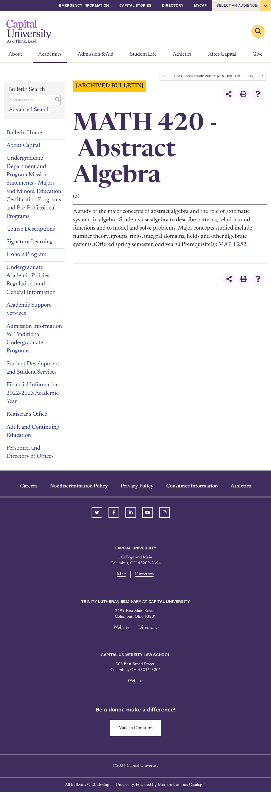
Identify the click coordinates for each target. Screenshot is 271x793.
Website (121, 627)
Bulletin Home (24, 133)
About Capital (23, 146)
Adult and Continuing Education (32, 431)
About (15, 54)
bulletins (78, 786)
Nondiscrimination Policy (79, 486)
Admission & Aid (96, 54)
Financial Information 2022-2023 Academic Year (32, 393)
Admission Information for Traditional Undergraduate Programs (34, 339)
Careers (28, 486)
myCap (200, 5)
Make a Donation (135, 728)
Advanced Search (29, 110)
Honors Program (26, 255)
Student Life (143, 54)
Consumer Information (192, 486)
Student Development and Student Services (32, 368)
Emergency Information (84, 5)
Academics (49, 54)
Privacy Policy (137, 486)
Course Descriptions (30, 229)
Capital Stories (135, 5)
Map (121, 574)
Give (257, 54)
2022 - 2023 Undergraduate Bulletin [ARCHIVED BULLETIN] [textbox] (208, 76)
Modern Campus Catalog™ (181, 786)
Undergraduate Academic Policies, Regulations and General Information (31, 280)
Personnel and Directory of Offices (29, 452)
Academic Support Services (28, 309)
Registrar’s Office (26, 414)
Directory (172, 5)
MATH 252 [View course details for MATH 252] (232, 245)
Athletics (182, 54)
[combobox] (212, 76)
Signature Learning (29, 242)
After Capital (222, 54)
